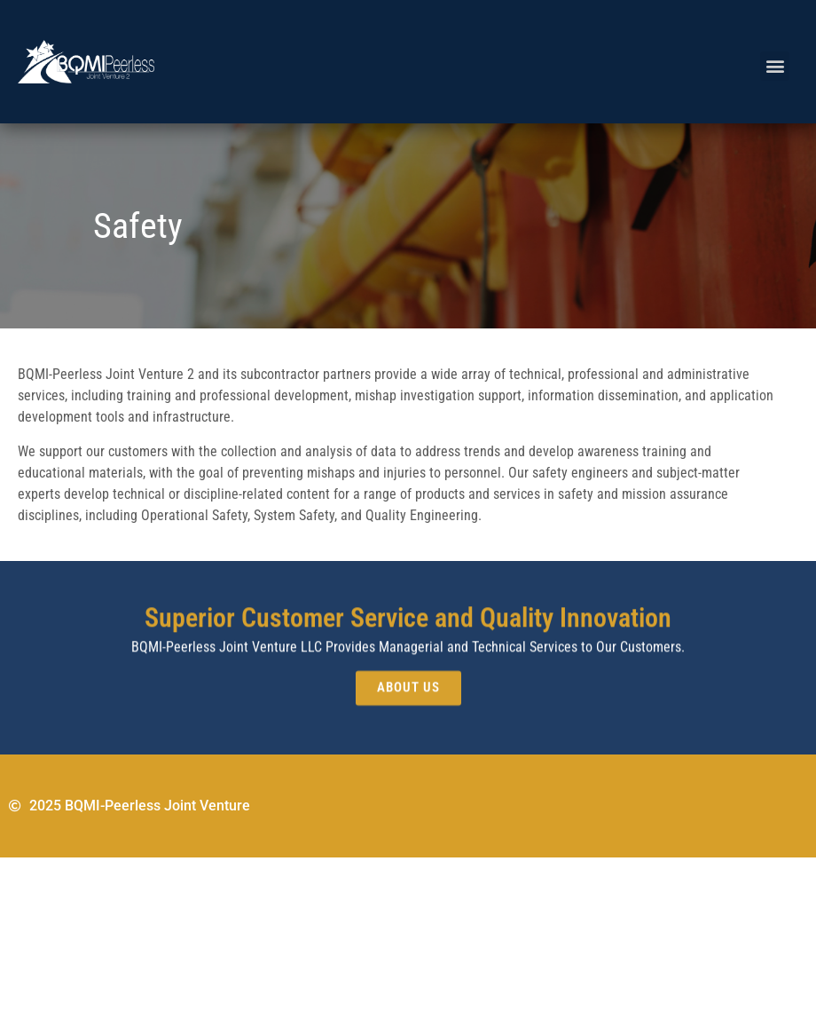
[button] (774, 66)
